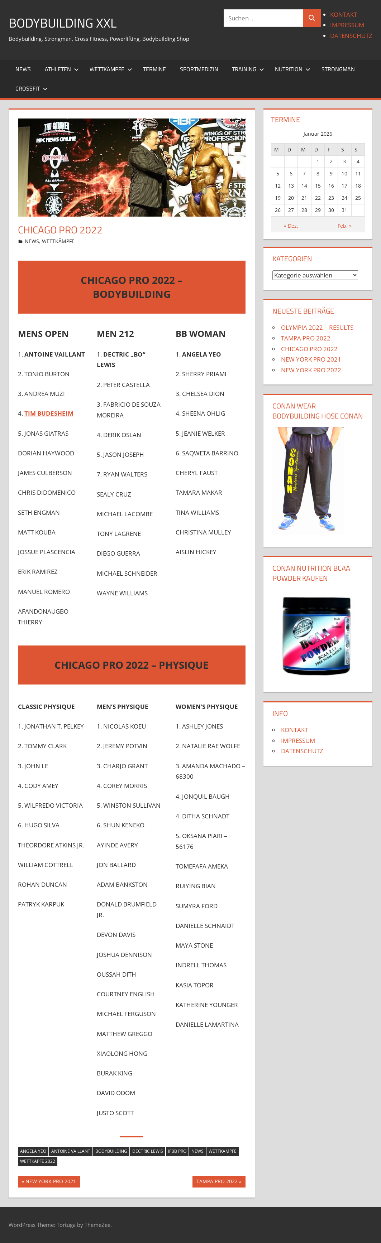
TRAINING (248, 69)
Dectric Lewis (147, 1151)
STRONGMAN (338, 69)
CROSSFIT (31, 88)
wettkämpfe (223, 1151)
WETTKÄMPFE (111, 69)
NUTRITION (292, 69)
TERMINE (154, 69)
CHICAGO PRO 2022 (309, 349)
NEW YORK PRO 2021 (50, 1182)
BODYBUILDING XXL (62, 23)
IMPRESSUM (347, 25)
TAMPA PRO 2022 (217, 1182)
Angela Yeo (33, 1151)
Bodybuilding (111, 1151)
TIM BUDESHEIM (48, 413)
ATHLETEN (62, 69)
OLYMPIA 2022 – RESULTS (317, 327)
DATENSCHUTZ (351, 36)
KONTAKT (343, 14)
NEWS (23, 69)
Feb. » (345, 225)
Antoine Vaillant (70, 1151)
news (197, 1151)
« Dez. (291, 225)
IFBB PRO (177, 1151)
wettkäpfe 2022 (37, 1161)
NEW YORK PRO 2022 (311, 370)
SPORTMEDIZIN (199, 69)
